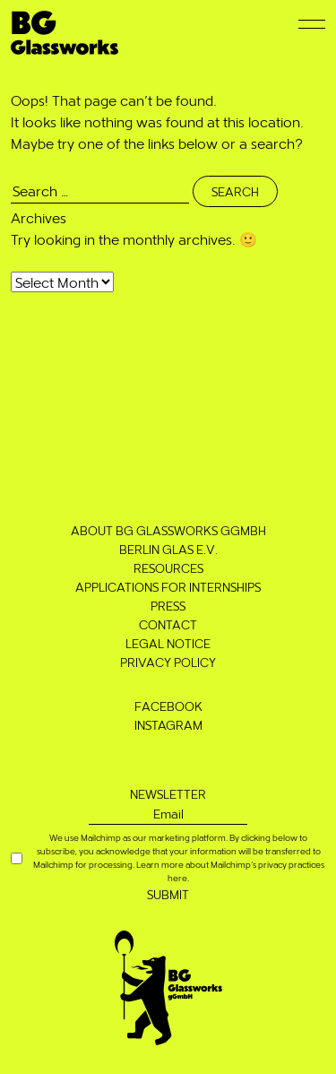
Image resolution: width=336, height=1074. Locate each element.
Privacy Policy (168, 662)
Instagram (168, 724)
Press (168, 605)
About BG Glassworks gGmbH (168, 530)
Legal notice (168, 643)
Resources (168, 568)
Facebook (168, 706)
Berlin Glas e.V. (168, 549)
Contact (168, 624)
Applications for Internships (168, 586)
